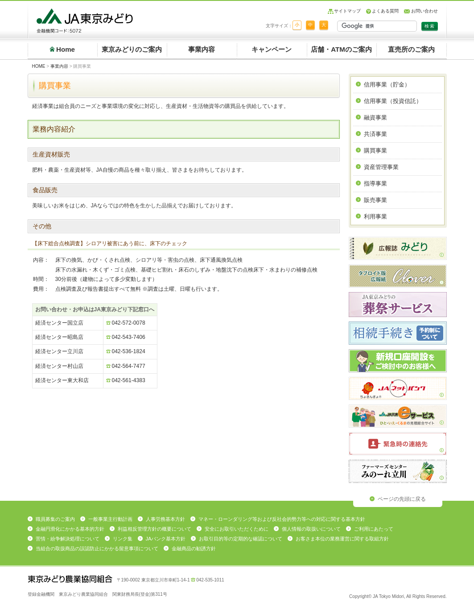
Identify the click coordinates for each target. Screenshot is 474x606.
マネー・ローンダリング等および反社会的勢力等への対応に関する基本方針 (281, 519)
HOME (38, 66)
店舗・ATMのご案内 (341, 49)
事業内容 (201, 49)
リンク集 (122, 538)
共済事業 (375, 134)
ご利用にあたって (373, 529)
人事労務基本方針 (165, 519)
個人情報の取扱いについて (311, 529)
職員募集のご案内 (55, 519)
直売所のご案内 (411, 49)
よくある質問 (385, 10)
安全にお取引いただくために (236, 529)
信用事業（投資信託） (393, 101)
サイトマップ (347, 10)
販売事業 (375, 200)
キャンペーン (271, 49)
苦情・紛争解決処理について (67, 538)
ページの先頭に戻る (402, 499)
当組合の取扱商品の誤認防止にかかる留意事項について (97, 548)
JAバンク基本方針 (166, 538)
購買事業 (375, 150)
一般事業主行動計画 (110, 519)
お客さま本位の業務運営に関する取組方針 (342, 538)
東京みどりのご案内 (132, 49)
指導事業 (375, 183)
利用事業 (375, 216)
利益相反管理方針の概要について (154, 529)
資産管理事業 (381, 167)
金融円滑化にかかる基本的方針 (70, 529)
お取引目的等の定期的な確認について (240, 538)
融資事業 (375, 117)
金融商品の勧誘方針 (194, 548)
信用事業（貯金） (387, 84)
